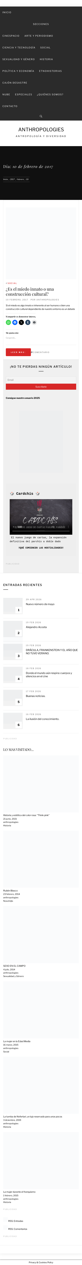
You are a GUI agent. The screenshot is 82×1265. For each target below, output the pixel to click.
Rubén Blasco (10, 890)
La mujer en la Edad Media (16, 1041)
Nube (6, 94)
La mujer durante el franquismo (19, 1191)
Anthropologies (41, 129)
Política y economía (18, 71)
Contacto (10, 106)
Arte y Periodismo (38, 35)
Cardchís (24, 494)
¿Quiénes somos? (50, 94)
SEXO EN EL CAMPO (14, 965)
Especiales (23, 94)
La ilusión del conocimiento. (42, 719)
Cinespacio (11, 35)
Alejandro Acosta (36, 627)
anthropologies (47, 299)
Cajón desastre (14, 82)
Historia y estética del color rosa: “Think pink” (26, 815)
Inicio (6, 12)
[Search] (41, 116)
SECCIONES (41, 24)
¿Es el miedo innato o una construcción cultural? (30, 291)
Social (45, 47)
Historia (46, 59)
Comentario (41, 352)
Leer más (18, 352)
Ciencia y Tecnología (18, 47)
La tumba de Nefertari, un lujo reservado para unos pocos (32, 1116)
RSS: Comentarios (15, 1229)
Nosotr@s (8, 901)
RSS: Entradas (13, 1221)
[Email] (41, 379)
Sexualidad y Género (18, 59)
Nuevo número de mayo (40, 604)
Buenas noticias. (35, 696)
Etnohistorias (50, 71)
